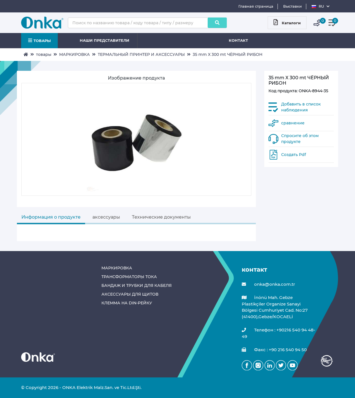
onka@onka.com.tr (268, 284)
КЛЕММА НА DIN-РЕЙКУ (126, 302)
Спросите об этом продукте (300, 138)
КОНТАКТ (238, 40)
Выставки (292, 6)
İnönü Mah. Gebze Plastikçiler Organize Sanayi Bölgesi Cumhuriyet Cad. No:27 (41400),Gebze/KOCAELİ (275, 306)
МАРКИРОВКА (74, 54)
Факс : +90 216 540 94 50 (274, 350)
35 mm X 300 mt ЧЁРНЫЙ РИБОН (227, 54)
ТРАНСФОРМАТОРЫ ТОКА (129, 276)
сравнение (293, 123)
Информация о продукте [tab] (51, 217)
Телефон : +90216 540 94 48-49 (278, 333)
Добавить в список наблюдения (301, 107)
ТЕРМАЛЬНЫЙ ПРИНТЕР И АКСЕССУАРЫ (141, 54)
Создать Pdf (293, 154)
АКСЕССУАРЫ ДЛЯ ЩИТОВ (129, 294)
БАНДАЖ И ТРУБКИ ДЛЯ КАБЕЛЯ (136, 285)
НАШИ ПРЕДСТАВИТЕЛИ (104, 40)
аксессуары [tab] (106, 217)
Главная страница (255, 6)
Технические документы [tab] (161, 217)
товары (43, 54)
